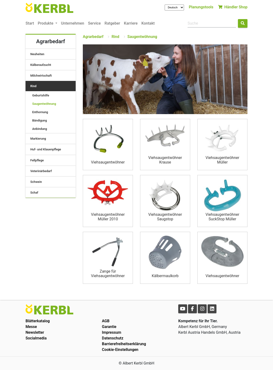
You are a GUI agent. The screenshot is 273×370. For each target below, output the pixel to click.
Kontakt (148, 23)
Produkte (46, 23)
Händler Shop (232, 7)
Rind (33, 86)
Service (94, 23)
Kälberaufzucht (40, 65)
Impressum (111, 332)
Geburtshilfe (40, 95)
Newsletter (35, 332)
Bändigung (39, 120)
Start (30, 23)
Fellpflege (37, 160)
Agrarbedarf (93, 36)
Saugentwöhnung (44, 104)
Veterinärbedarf (41, 171)
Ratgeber (112, 23)
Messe (31, 326)
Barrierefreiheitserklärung (124, 344)
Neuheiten (37, 54)
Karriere (130, 23)
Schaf (34, 192)
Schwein (36, 182)
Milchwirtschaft (41, 75)
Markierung (38, 138)
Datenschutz (112, 338)
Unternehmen (72, 23)
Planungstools (201, 7)
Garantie (109, 326)
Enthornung (40, 112)
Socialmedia (36, 338)
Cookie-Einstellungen (120, 349)
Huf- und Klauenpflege (45, 149)
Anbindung (39, 129)
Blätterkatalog (38, 321)
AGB (106, 321)
